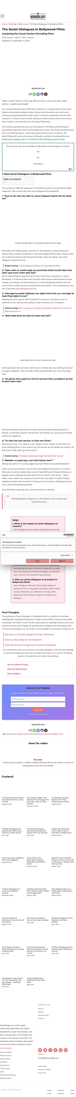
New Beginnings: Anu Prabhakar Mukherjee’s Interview (62, 891)
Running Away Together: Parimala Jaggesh (13, 859)
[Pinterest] (66, 1050)
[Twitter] (50, 1050)
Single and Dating (5, 1059)
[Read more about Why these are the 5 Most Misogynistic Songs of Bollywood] (13, 935)
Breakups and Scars (5, 1055)
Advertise (41, 1012)
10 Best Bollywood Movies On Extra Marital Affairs (39, 266)
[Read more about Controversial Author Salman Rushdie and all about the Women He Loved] (38, 935)
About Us (40, 1009)
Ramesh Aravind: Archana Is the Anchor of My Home (13, 920)
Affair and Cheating (5, 1052)
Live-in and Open (5, 1068)
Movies (19, 734)
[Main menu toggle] (2, 16)
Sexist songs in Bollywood (39, 734)
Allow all (62, 561)
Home (4, 24)
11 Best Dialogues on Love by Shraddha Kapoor (11, 891)
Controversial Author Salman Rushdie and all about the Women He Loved (37, 950)
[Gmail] (30, 93)
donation (48, 650)
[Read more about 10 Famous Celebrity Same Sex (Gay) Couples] (38, 906)
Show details (65, 555)
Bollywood (11, 734)
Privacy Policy (42, 1073)
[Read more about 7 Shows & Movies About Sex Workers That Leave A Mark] (13, 786)
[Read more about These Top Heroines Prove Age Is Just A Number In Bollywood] (63, 817)
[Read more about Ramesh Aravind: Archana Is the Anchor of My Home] (13, 906)
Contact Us (41, 1018)
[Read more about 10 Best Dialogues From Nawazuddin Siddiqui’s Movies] (63, 935)
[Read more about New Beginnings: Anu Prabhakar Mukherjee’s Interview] (63, 877)
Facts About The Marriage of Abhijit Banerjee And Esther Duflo (36, 861)
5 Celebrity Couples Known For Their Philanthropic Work (60, 800)
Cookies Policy (42, 1066)
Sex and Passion (5, 1065)
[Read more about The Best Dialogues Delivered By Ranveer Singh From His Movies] (38, 817)
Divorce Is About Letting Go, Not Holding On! (23, 639)
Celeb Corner (22, 24)
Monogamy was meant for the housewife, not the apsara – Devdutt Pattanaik (12, 981)
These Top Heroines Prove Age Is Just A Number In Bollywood (30, 645)
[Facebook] (38, 93)
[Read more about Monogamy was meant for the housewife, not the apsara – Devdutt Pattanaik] (13, 966)
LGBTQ (2, 1072)
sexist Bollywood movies (26, 288)
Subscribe (38, 710)
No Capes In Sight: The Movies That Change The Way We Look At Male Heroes (38, 801)
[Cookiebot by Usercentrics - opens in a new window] (65, 535)
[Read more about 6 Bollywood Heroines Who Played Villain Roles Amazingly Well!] (38, 877)
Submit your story (43, 1015)
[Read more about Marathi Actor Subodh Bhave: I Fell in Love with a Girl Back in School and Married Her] (63, 846)
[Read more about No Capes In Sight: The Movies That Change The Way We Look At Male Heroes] (38, 786)
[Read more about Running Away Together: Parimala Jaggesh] (13, 846)
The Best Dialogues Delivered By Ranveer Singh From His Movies (37, 831)
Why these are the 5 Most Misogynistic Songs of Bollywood (29, 634)
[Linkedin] (61, 1050)
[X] (46, 93)
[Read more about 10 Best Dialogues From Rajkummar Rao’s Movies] (63, 906)
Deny (37, 561)
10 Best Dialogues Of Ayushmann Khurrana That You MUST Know (12, 831)
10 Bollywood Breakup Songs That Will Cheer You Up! (41, 456)
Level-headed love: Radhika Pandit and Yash (36, 980)
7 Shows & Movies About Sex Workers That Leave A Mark (13, 800)
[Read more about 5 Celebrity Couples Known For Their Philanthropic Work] (63, 786)
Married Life (3, 1062)
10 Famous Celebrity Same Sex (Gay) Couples (37, 919)
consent (59, 444)
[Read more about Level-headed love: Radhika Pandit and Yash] (38, 966)
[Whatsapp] (34, 93)
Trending (12, 24)
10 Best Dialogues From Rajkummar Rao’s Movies (62, 920)
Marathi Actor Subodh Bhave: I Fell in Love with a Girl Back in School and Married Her (63, 861)
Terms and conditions (44, 1069)
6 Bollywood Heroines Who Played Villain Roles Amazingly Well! (38, 891)
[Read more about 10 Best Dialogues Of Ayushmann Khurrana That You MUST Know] (13, 817)
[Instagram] (42, 93)
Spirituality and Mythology (8, 1075)
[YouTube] (40, 1050)
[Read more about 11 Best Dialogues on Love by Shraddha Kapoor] (13, 877)
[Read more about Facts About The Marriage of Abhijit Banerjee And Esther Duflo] (38, 846)
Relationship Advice (5, 1078)
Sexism (25, 734)
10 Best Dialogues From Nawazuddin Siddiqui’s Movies (62, 949)
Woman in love (57, 734)
